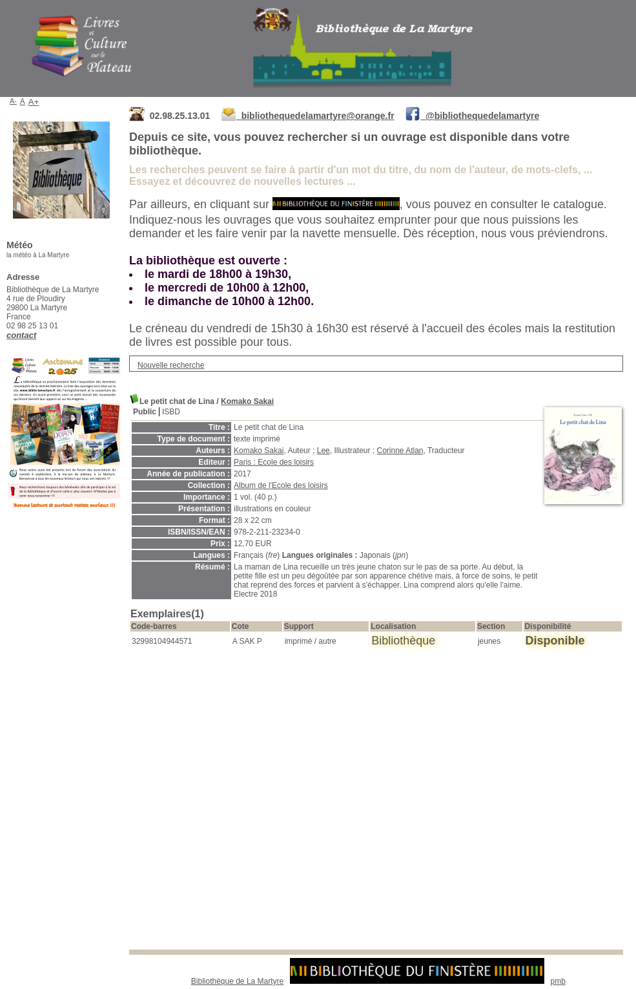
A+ (33, 102)
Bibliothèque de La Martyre (237, 981)
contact (21, 335)
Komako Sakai (247, 401)
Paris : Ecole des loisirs (274, 462)
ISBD (171, 411)
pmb (558, 981)
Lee (323, 450)
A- (13, 101)
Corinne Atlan (399, 450)
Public (144, 411)
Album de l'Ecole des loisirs (281, 485)
